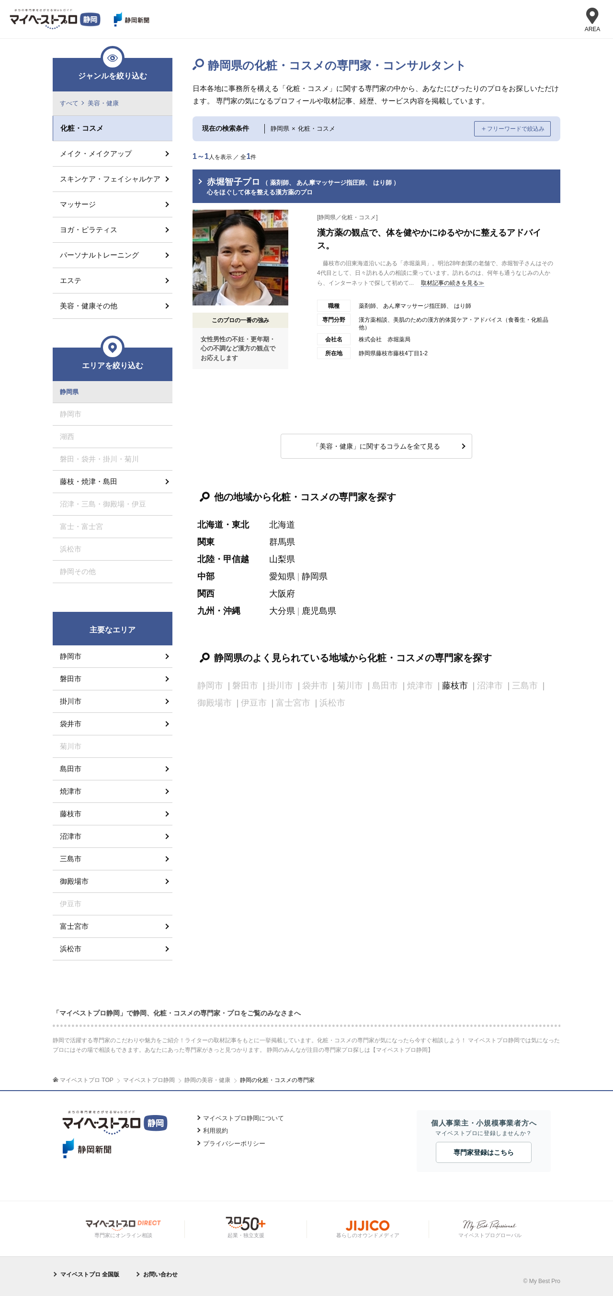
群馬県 (282, 542)
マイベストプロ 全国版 (89, 1274)
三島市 (70, 859)
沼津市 (70, 836)
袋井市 (70, 724)
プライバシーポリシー (234, 1143)
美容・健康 (103, 103)
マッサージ (78, 204)
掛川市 (70, 701)
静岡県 (315, 576)
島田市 (70, 769)
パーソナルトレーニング (99, 255)
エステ (70, 280)
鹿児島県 (319, 611)
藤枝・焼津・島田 (88, 481)
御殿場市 (74, 881)
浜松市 (70, 949)
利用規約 (215, 1130)
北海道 (282, 525)
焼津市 (70, 791)
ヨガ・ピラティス (88, 229)
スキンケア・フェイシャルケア (110, 179)
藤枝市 (455, 685)
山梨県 (282, 559)
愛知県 (282, 576)
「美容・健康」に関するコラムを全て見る (376, 446)
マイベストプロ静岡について (243, 1118)
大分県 (282, 611)
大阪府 (282, 593)
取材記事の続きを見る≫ (452, 283)
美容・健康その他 (88, 306)
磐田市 (70, 679)
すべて (69, 103)
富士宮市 (74, 926)
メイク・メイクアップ (96, 153)
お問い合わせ (160, 1274)
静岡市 (70, 656)
